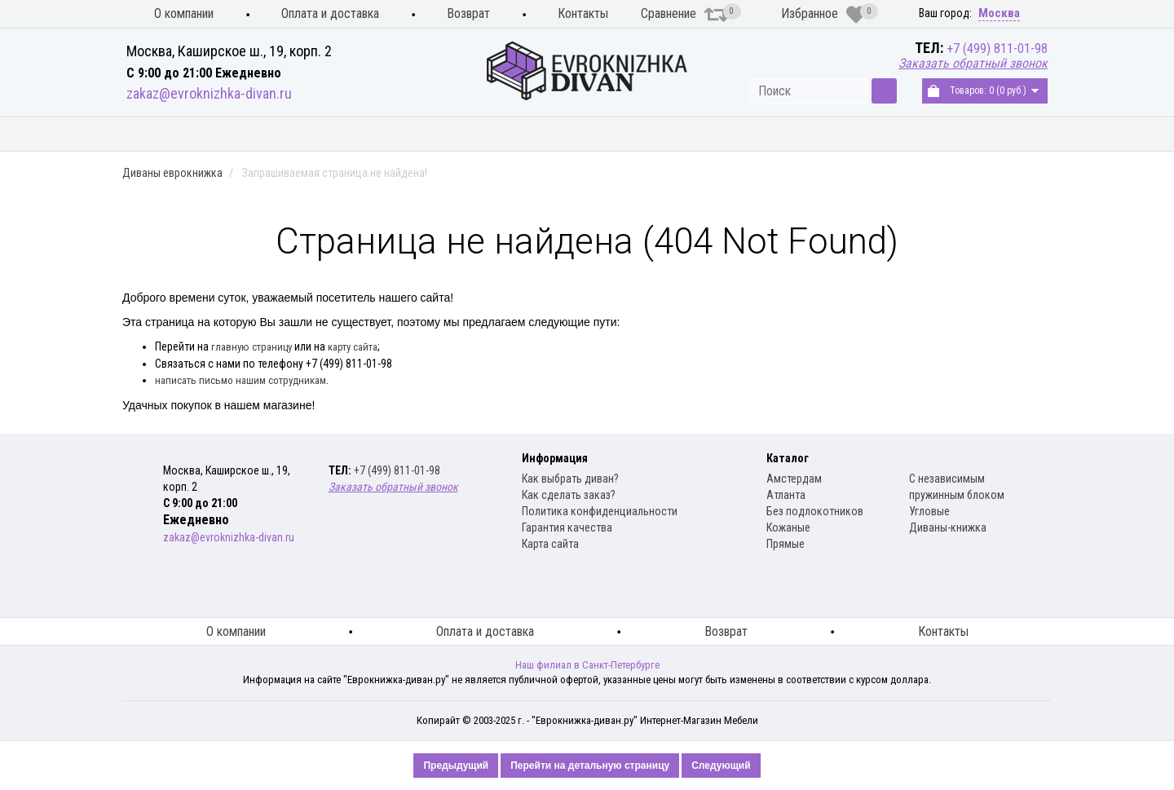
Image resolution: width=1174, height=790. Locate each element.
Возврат (468, 13)
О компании (184, 13)
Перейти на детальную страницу (589, 765)
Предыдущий (455, 765)
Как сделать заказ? (569, 494)
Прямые (785, 543)
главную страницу (251, 347)
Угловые (929, 511)
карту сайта (352, 347)
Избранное (823, 14)
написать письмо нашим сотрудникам (240, 380)
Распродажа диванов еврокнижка (712, 134)
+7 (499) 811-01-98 (997, 48)
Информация (555, 458)
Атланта (785, 494)
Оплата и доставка (330, 13)
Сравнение (685, 14)
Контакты (583, 13)
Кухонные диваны (189, 134)
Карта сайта (550, 543)
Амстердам (794, 478)
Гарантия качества (567, 527)
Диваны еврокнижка (355, 134)
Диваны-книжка (947, 527)
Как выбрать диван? (570, 478)
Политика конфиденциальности (599, 511)
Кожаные (788, 527)
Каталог (787, 458)
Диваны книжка (513, 134)
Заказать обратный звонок (973, 63)
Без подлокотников (814, 511)
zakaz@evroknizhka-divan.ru (209, 93)
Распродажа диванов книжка (952, 134)
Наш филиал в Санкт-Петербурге (587, 665)
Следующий (720, 765)
